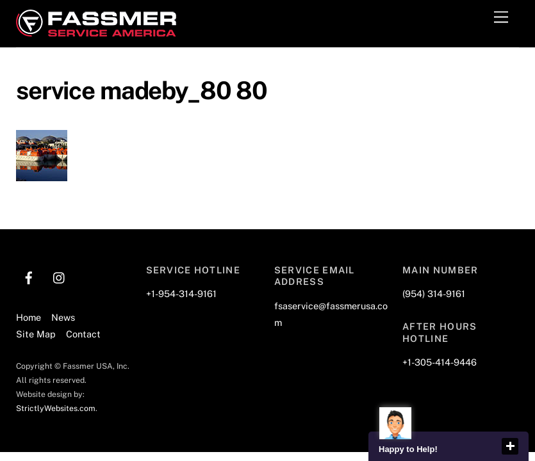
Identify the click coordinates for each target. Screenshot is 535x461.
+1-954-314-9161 (181, 293)
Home (28, 317)
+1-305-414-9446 (439, 362)
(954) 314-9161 (433, 293)
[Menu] (501, 17)
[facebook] (29, 275)
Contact (83, 333)
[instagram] (59, 275)
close (510, 446)
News (63, 317)
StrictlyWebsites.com (55, 408)
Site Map (36, 333)
